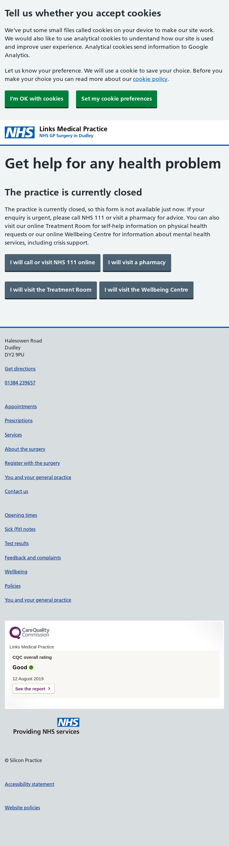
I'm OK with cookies (36, 98)
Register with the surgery (32, 463)
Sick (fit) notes (20, 529)
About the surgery (25, 449)
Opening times (21, 515)
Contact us (16, 491)
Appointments (21, 406)
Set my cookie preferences (116, 98)
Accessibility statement (29, 784)
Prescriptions (19, 420)
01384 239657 (20, 383)
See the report (30, 688)
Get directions (20, 369)
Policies (13, 586)
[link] (52, 262)
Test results (17, 543)
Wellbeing (16, 572)
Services (13, 435)
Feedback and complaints (33, 558)
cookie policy (150, 79)
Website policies (22, 808)
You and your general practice (38, 477)
